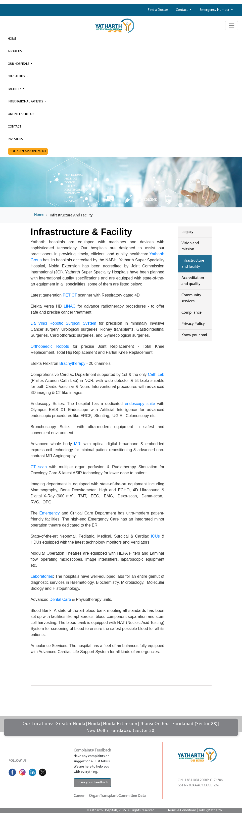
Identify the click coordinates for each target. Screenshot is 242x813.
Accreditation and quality (192, 281)
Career (79, 796)
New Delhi (97, 730)
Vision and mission (190, 246)
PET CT (70, 295)
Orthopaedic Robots (50, 346)
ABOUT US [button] (15, 51)
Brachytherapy (72, 363)
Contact (182, 10)
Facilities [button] (15, 89)
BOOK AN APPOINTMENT (28, 151)
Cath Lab (156, 374)
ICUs (155, 536)
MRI (77, 444)
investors (15, 139)
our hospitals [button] (19, 64)
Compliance (191, 313)
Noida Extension (120, 724)
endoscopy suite (140, 403)
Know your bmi (194, 335)
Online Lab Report (22, 114)
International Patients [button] (26, 101)
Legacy (187, 232)
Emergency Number (215, 10)
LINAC (70, 306)
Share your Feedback (92, 782)
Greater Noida (70, 724)
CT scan (39, 467)
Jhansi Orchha (155, 724)
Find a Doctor (158, 10)
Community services (191, 298)
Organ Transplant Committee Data (117, 796)
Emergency (49, 513)
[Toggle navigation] (231, 25)
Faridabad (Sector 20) (133, 730)
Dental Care (60, 599)
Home (12, 38)
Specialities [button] (17, 76)
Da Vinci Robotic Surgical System (63, 323)
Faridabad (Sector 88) (195, 724)
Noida (94, 724)
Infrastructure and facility (192, 264)
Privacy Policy (193, 324)
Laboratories (42, 576)
